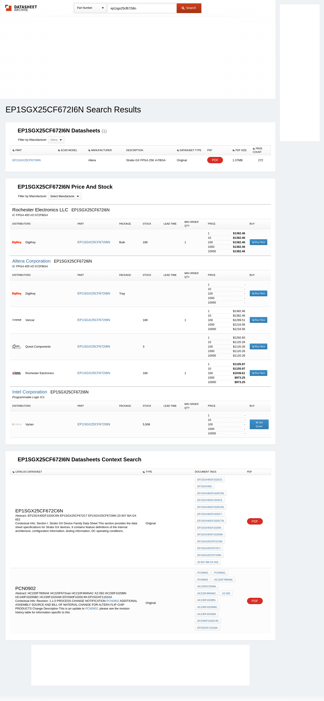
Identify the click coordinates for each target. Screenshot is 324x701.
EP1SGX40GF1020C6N (210, 503)
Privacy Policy (117, 686)
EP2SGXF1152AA (207, 610)
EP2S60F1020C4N (207, 604)
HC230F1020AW (206, 598)
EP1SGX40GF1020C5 (209, 479)
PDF (215, 160)
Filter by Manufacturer (32, 139)
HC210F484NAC (206, 580)
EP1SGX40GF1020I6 (209, 522)
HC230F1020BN (206, 586)
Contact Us (229, 686)
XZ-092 (225, 580)
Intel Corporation (30, 391)
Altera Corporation (32, 260)
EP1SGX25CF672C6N (209, 534)
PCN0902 (112, 587)
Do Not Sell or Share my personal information (159, 686)
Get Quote (259, 424)
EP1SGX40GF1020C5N (210, 491)
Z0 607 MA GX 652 (207, 552)
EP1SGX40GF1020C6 (209, 497)
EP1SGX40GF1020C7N (210, 516)
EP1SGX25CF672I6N (93, 242)
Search (189, 8)
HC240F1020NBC (207, 592)
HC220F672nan (206, 574)
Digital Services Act (205, 686)
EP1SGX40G (204, 485)
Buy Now (258, 242)
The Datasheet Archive (21, 8)
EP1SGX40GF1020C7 (209, 510)
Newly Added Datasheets (88, 686)
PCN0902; (92, 594)
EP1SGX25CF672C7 (208, 540)
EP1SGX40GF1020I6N (210, 528)
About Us (246, 686)
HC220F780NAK (223, 568)
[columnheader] (33, 150)
